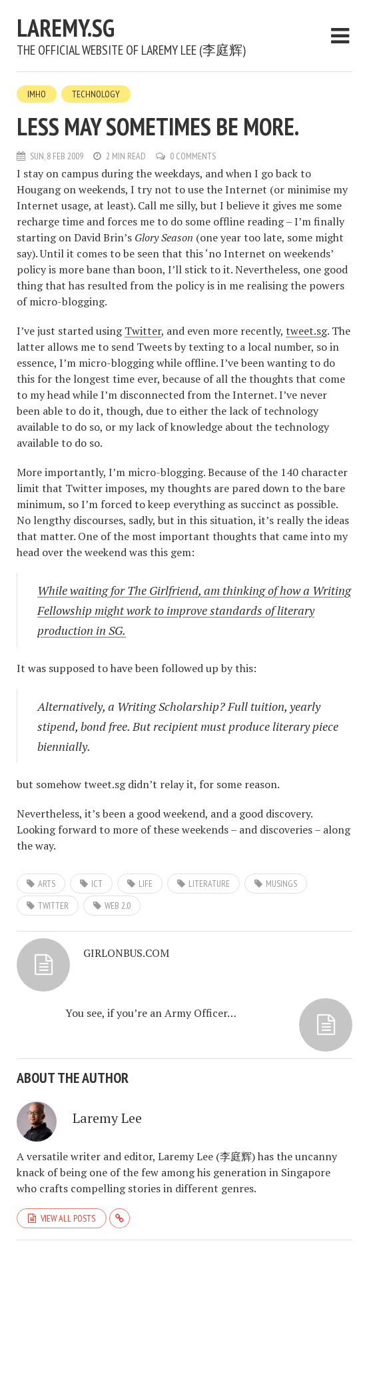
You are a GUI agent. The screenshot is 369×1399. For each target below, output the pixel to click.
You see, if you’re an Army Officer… (150, 1013)
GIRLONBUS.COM (126, 953)
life (146, 884)
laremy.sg (66, 27)
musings (281, 884)
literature (209, 884)
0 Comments (193, 156)
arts (46, 884)
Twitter (143, 330)
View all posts (68, 1218)
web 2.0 (118, 906)
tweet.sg (306, 330)
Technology (96, 94)
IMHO (36, 94)
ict (97, 884)
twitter (53, 906)
